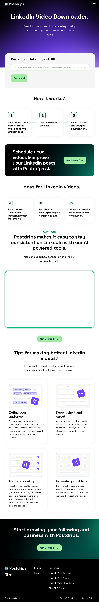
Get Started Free (75, 160)
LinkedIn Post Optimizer (60, 573)
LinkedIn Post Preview (59, 578)
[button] (94, 4)
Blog (36, 573)
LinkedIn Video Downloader (62, 583)
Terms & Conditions (68, 598)
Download (19, 78)
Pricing (37, 568)
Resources (54, 568)
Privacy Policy (88, 598)
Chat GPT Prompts (58, 588)
